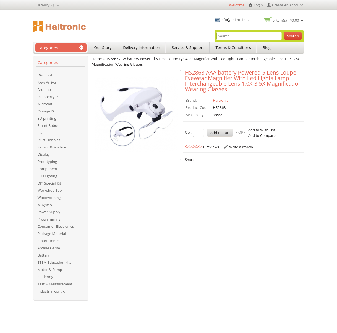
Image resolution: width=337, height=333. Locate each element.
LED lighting (47, 175)
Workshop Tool (50, 190)
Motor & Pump (50, 269)
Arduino (44, 89)
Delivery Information (141, 47)
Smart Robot (48, 125)
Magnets (45, 204)
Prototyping (47, 161)
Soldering (45, 276)
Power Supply (49, 211)
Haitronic (220, 100)
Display (44, 154)
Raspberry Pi (48, 96)
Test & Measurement (55, 283)
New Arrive (47, 82)
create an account (287, 4)
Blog (267, 47)
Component (48, 168)
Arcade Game (49, 247)
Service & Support (188, 47)
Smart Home (48, 240)
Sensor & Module (52, 147)
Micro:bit (45, 103)
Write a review (241, 146)
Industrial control (52, 291)
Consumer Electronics (56, 226)
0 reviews (211, 146)
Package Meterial (52, 233)
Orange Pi (46, 111)
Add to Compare (262, 135)
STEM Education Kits (54, 262)
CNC (41, 132)
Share (190, 159)
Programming (49, 219)
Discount (45, 75)
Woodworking (49, 197)
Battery (44, 255)
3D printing (47, 118)
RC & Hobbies (49, 139)
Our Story (103, 47)
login (258, 4)
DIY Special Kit (49, 183)
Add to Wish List (261, 129)
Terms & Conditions (233, 47)
